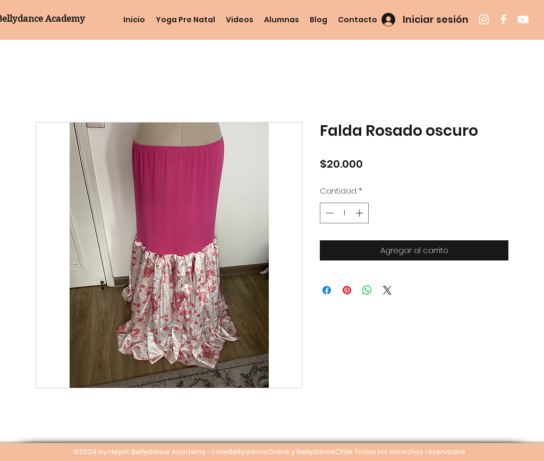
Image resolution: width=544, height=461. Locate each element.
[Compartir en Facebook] (326, 290)
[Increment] (360, 213)
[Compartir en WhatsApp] (367, 290)
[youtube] (523, 19)
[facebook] (503, 19)
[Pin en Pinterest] (347, 290)
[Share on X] (387, 290)
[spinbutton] (344, 213)
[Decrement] (328, 213)
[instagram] (483, 19)
